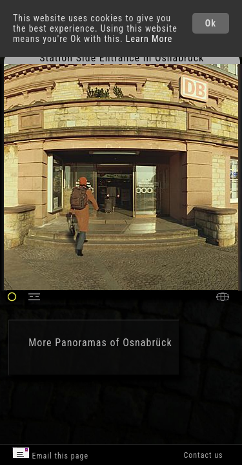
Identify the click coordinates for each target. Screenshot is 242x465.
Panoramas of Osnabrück (113, 342)
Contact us (203, 455)
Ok (210, 23)
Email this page (50, 453)
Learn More (149, 39)
